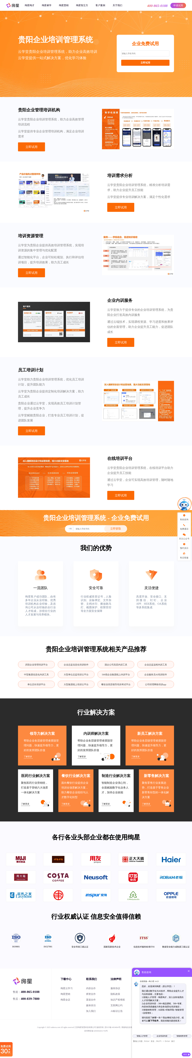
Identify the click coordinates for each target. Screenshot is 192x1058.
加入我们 (91, 1011)
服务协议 (115, 988)
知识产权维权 (118, 999)
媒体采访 (91, 1005)
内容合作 (91, 988)
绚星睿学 (46, 5)
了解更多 (28, 756)
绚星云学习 (67, 988)
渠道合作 (91, 999)
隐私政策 (115, 994)
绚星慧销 (64, 5)
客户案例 (100, 5)
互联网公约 (117, 1005)
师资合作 (91, 994)
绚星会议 (65, 999)
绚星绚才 (29, 5)
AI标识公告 (117, 1011)
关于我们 (117, 5)
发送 (185, 1054)
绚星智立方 (82, 5)
